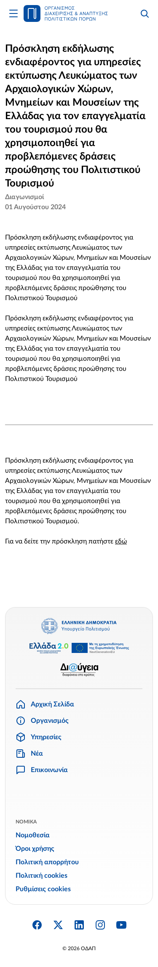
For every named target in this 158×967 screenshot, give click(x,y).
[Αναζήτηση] (144, 13)
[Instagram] (100, 925)
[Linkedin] (79, 925)
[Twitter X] (58, 925)
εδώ (121, 541)
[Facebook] (37, 925)
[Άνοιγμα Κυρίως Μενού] (13, 13)
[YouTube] (121, 925)
